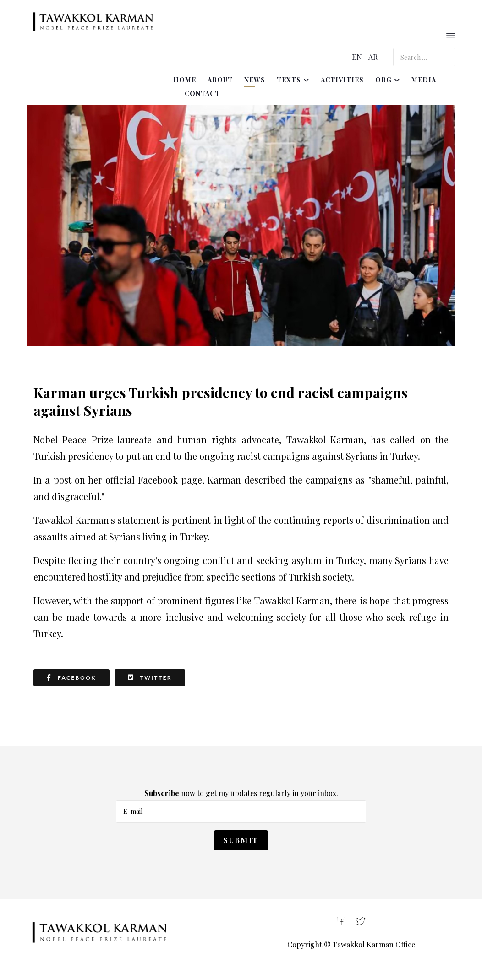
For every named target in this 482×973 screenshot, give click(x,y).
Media (423, 79)
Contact (202, 93)
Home (184, 79)
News (254, 79)
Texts (289, 79)
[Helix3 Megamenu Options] (450, 36)
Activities (342, 79)
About (220, 79)
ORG (383, 79)
